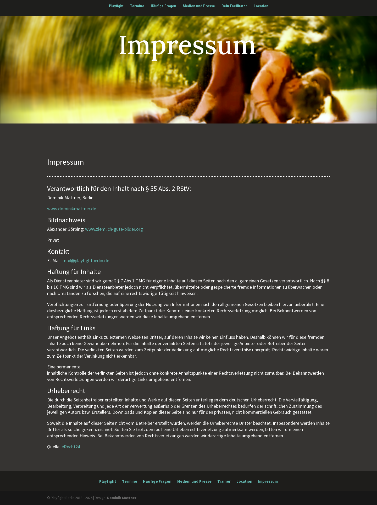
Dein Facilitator (234, 6)
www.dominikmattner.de (71, 209)
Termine (137, 6)
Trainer (224, 482)
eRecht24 (71, 447)
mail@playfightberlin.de (86, 260)
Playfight (116, 6)
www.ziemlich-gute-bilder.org (114, 229)
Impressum (268, 482)
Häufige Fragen (163, 6)
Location (261, 6)
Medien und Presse (199, 6)
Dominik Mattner (121, 497)
